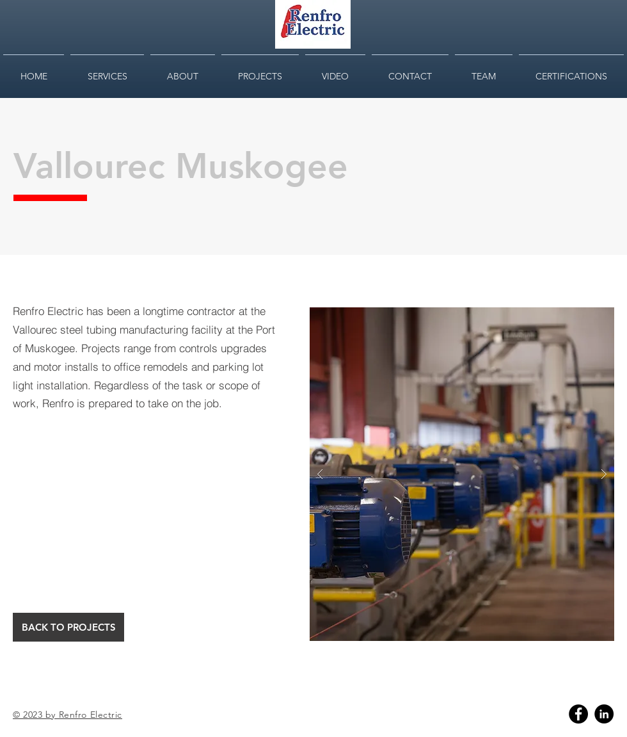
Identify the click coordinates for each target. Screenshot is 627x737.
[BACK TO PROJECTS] (68, 627)
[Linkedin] (604, 714)
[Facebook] (578, 714)
